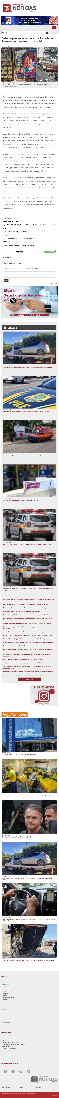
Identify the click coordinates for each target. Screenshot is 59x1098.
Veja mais (29, 679)
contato (21, 1087)
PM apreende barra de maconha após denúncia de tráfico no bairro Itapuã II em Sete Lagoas (27, 650)
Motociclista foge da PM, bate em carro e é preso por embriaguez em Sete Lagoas (27, 614)
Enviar (6, 280)
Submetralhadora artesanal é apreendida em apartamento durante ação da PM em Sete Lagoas (28, 619)
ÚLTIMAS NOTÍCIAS (8, 997)
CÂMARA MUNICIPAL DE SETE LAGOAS (14, 1044)
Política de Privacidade (10, 1053)
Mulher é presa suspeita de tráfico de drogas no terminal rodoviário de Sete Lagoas (27, 635)
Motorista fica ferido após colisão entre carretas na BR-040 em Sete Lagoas (25, 639)
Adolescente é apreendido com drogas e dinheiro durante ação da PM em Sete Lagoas (28, 642)
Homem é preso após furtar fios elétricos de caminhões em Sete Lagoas (24, 632)
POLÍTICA (5, 989)
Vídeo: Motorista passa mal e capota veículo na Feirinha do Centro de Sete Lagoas (27, 623)
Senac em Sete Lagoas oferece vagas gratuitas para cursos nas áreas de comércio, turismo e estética (27, 667)
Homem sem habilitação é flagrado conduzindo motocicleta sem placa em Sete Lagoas (28, 671)
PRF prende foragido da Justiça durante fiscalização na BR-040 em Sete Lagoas (26, 604)
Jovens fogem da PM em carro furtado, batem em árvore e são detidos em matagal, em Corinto (28, 600)
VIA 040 (5, 1040)
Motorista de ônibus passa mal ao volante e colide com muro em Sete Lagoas (25, 608)
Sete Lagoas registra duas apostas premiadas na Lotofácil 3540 (21, 611)
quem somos (6, 1087)
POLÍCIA (5, 991)
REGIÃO (5, 995)
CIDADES (5, 987)
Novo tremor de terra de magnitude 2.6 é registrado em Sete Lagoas (23, 659)
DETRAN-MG (6, 1047)
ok (47, 32)
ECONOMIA (6, 993)
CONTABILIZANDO (8, 1020)
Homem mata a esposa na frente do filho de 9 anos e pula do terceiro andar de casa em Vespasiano (28, 627)
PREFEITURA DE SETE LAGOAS (11, 1042)
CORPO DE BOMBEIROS (9, 1049)
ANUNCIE (5, 999)
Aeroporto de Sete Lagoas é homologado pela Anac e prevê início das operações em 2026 (29, 663)
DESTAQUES (6, 985)
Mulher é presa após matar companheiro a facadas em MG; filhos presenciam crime (27, 675)
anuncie (38, 1087)
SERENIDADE (6, 1022)
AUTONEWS (6, 1018)
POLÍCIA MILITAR (7, 1051)
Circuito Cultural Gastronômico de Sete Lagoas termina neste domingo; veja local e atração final (27, 655)
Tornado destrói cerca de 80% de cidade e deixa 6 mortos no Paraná (23, 646)
